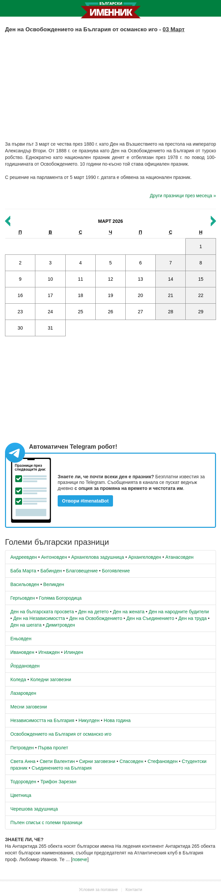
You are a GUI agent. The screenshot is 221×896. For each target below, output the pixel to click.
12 (110, 279)
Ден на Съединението (150, 618)
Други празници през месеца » (183, 195)
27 (140, 311)
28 (170, 311)
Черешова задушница (34, 809)
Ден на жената (129, 611)
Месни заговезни (28, 706)
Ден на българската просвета (42, 611)
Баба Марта (23, 570)
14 (170, 279)
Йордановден (25, 666)
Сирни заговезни (97, 761)
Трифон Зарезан (58, 781)
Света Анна (22, 761)
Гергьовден (22, 598)
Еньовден (20, 638)
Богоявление (116, 570)
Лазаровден (23, 693)
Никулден (89, 720)
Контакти (133, 889)
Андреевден (23, 557)
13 (140, 279)
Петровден (22, 747)
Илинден (73, 652)
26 (110, 311)
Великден (53, 584)
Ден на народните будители (179, 611)
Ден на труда (192, 618)
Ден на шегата (26, 625)
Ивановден (22, 652)
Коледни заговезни (50, 679)
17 (50, 295)
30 (20, 328)
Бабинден (51, 570)
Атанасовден (179, 557)
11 (80, 279)
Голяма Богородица (60, 598)
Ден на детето (93, 611)
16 (20, 295)
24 (50, 311)
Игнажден (49, 652)
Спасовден (131, 761)
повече (79, 859)
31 (50, 328)
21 (170, 295)
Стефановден (163, 761)
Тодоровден (23, 781)
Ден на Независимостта (39, 618)
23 (20, 311)
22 (200, 295)
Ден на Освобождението (95, 618)
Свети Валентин (57, 761)
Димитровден (60, 625)
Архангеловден (144, 557)
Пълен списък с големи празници (46, 822)
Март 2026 (110, 221)
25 (80, 311)
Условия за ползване (98, 889)
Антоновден (54, 557)
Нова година (117, 720)
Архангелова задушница (97, 557)
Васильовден (24, 584)
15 (200, 279)
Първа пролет (53, 747)
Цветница (20, 795)
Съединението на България (62, 768)
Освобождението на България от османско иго (60, 734)
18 (80, 295)
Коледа (18, 679)
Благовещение (82, 570)
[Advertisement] (110, 80)
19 (110, 295)
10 (50, 279)
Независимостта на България (42, 720)
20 (140, 295)
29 (200, 311)
